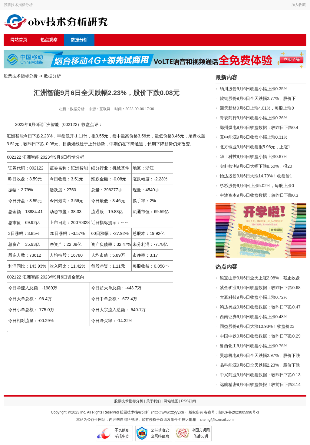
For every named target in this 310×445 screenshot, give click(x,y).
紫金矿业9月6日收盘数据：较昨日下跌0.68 (260, 287)
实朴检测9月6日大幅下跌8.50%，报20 (256, 166)
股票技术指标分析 (18, 5)
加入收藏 (298, 5)
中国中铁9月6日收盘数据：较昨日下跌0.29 (260, 336)
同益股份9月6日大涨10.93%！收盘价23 (257, 326)
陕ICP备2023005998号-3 (239, 412)
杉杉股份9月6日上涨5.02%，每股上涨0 (257, 185)
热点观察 (49, 40)
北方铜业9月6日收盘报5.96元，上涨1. (256, 146)
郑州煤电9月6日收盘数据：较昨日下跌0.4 (259, 127)
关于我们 (153, 401)
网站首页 (18, 40)
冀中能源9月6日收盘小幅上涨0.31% (253, 137)
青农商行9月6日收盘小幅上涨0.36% (253, 117)
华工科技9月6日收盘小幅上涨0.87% (253, 156)
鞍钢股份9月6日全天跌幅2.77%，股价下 (258, 98)
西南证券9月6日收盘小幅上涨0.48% (253, 316)
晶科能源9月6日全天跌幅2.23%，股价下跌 (260, 365)
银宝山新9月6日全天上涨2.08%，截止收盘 (260, 277)
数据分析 (79, 40)
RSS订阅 (188, 401)
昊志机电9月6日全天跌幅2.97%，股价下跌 (260, 355)
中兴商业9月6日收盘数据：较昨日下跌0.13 (260, 374)
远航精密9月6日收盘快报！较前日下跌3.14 (260, 384)
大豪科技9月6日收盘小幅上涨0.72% (253, 297)
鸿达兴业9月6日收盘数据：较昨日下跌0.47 (260, 307)
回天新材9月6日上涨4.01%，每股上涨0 (257, 108)
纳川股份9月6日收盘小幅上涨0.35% (253, 88)
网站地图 (171, 401)
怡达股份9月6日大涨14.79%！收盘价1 (256, 175)
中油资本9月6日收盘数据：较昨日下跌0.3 (259, 195)
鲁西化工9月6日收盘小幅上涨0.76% (253, 345)
